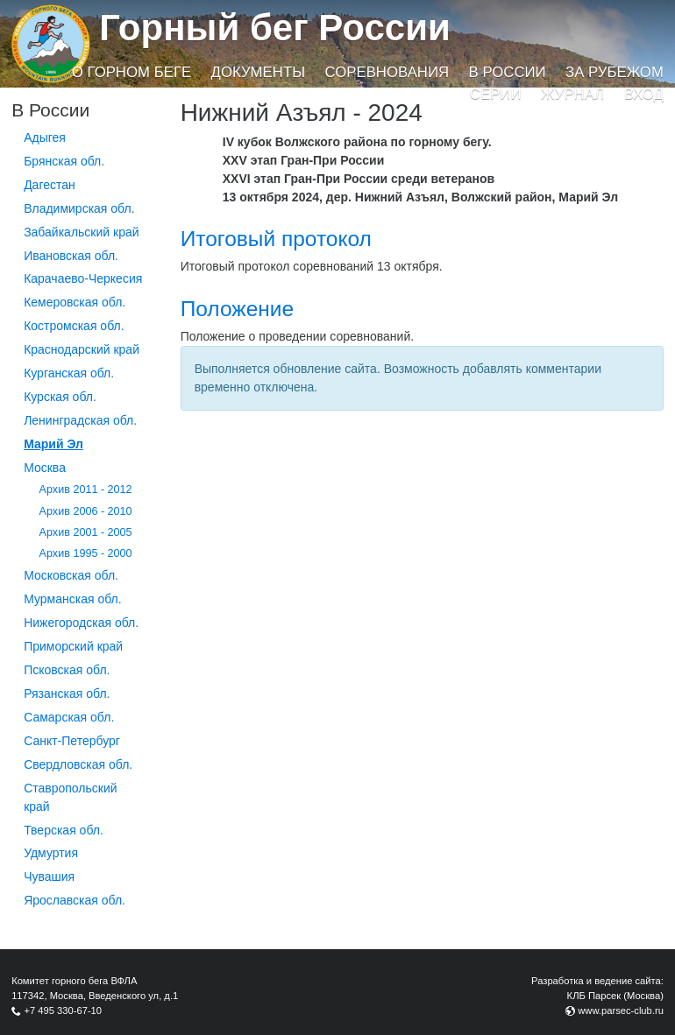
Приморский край (73, 646)
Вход (644, 94)
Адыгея (45, 137)
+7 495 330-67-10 (63, 1010)
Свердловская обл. (78, 764)
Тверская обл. (63, 830)
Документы (258, 72)
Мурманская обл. (73, 599)
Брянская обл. (64, 161)
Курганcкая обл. (69, 373)
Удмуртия (51, 853)
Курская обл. (60, 397)
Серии (496, 94)
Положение (237, 308)
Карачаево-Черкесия (83, 278)
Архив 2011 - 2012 (85, 489)
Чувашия (49, 877)
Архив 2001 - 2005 (85, 532)
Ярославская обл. (74, 900)
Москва (45, 468)
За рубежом (614, 72)
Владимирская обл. (79, 208)
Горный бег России (275, 27)
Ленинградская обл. (80, 420)
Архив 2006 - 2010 (85, 511)
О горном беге (131, 72)
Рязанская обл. (67, 693)
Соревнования (386, 72)
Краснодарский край (81, 349)
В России (507, 72)
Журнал (572, 94)
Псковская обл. (67, 670)
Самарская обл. (69, 717)
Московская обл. (71, 575)
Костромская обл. (74, 326)
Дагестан (49, 185)
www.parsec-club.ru (621, 1010)
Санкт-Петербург (72, 741)
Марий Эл (53, 444)
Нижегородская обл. (81, 623)
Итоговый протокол (276, 238)
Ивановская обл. (71, 256)
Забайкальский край (81, 232)
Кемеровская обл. (74, 302)
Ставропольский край (70, 797)
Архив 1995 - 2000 (85, 553)
